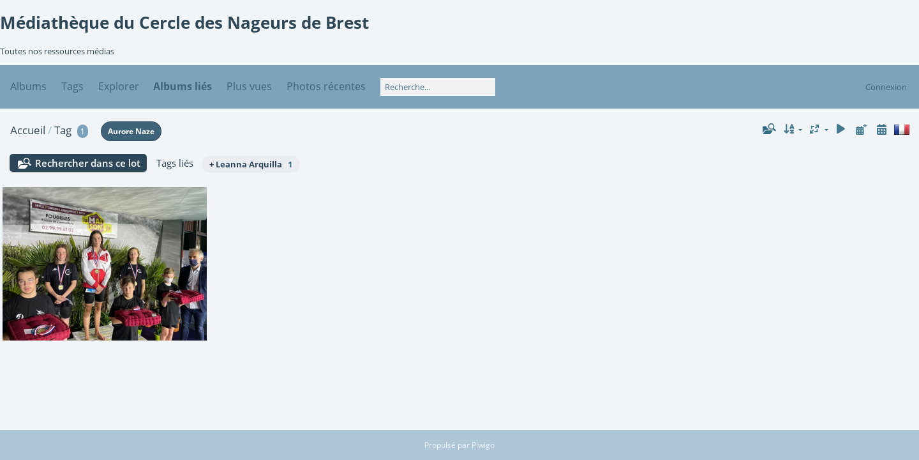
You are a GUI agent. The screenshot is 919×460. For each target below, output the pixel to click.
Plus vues (249, 86)
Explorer (118, 86)
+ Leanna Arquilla (250, 164)
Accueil (27, 130)
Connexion (886, 87)
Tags (72, 86)
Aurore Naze (131, 131)
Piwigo (483, 445)
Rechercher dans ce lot (87, 163)
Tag (62, 130)
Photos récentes (326, 86)
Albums (28, 86)
